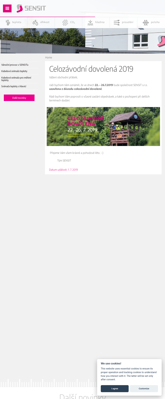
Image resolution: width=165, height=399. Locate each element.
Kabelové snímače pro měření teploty (16, 79)
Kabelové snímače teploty (14, 71)
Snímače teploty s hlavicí (13, 86)
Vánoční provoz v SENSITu (14, 64)
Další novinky (19, 97)
